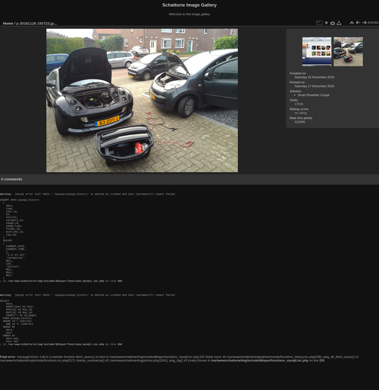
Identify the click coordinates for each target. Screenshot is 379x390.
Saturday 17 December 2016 (314, 86)
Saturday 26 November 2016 (314, 77)
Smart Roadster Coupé (313, 95)
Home (8, 23)
